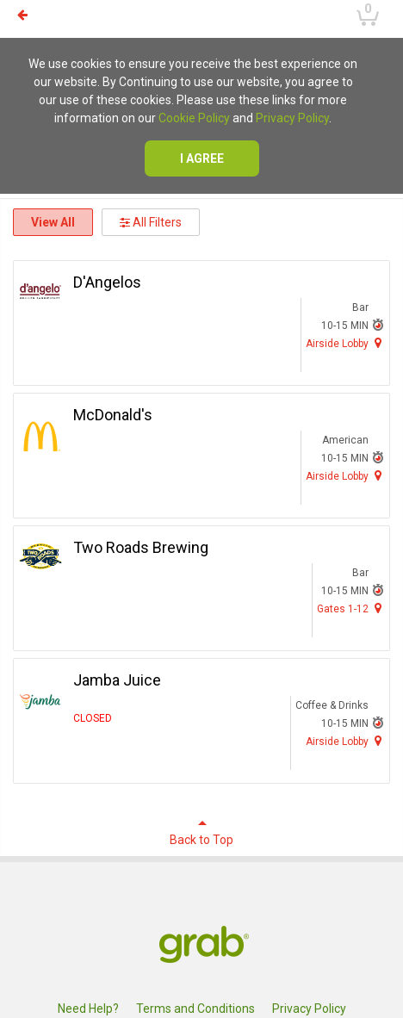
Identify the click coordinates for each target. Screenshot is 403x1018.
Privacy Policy (292, 118)
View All (53, 222)
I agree (202, 158)
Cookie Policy (194, 118)
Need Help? (88, 1008)
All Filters (151, 222)
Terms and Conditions (195, 1008)
